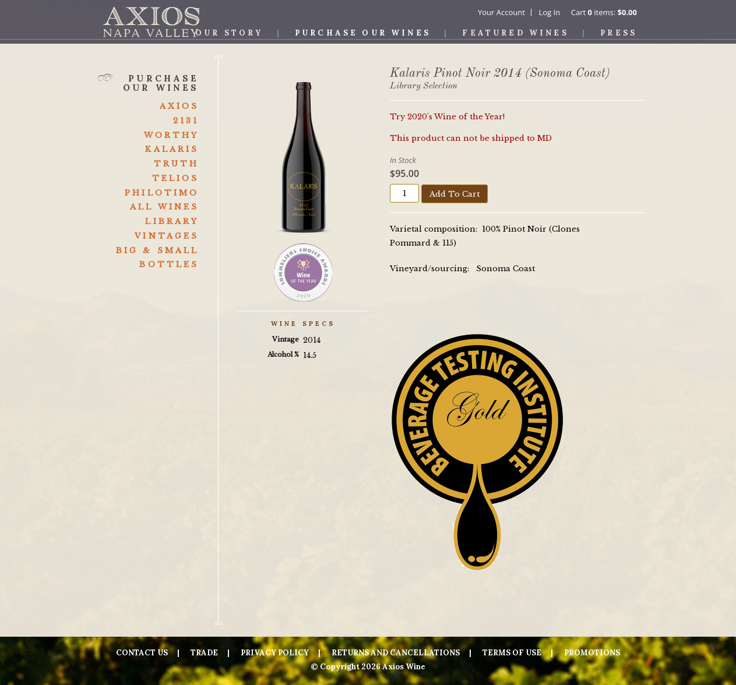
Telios (175, 178)
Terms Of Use (512, 653)
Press (618, 33)
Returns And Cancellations (396, 653)
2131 (186, 121)
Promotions (592, 653)
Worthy (171, 135)
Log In (549, 12)
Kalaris (172, 149)
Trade (204, 653)
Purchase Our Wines (363, 33)
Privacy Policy (275, 653)
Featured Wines (515, 33)
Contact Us (142, 653)
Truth (176, 164)
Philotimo (162, 193)
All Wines (164, 207)
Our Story (229, 33)
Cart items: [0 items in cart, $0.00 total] (604, 12)
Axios (179, 106)
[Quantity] (404, 193)
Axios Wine (151, 22)
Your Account (501, 12)
